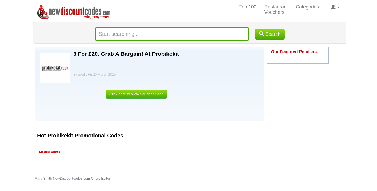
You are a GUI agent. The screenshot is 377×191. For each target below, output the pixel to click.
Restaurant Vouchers (276, 9)
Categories (309, 7)
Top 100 (247, 7)
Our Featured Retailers (294, 52)
